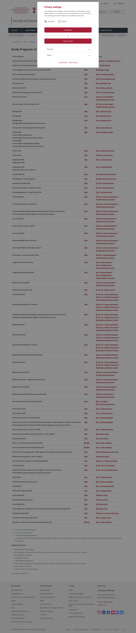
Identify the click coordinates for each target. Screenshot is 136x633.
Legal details (62, 62)
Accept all (68, 30)
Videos (64, 21)
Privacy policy (73, 62)
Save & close (68, 41)
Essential (51, 21)
